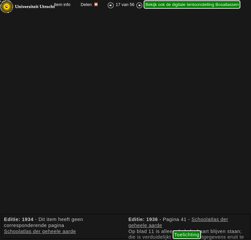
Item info (62, 4)
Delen (89, 4)
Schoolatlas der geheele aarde (40, 231)
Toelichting (187, 234)
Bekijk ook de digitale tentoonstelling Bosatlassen (192, 4)
